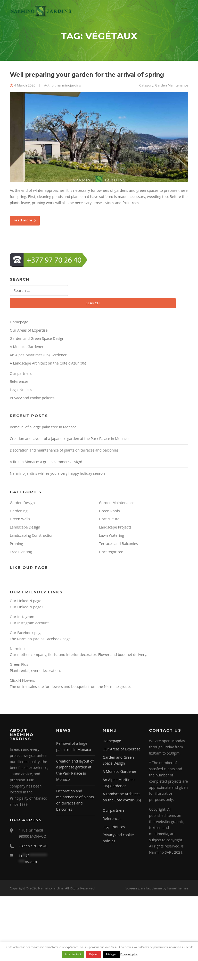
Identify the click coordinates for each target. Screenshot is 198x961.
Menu (183, 10)
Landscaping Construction (31, 536)
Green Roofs (109, 511)
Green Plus (19, 665)
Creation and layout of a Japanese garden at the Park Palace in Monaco (69, 439)
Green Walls (20, 520)
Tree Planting (21, 552)
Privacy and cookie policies (32, 398)
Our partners (21, 374)
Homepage (19, 323)
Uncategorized (111, 552)
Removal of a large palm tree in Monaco (43, 428)
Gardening (18, 511)
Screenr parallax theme (144, 889)
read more (25, 221)
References (19, 382)
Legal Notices (21, 390)
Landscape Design (25, 528)
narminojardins (69, 86)
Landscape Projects (115, 528)
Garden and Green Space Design (37, 339)
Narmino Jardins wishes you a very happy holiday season (57, 474)
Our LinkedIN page (25, 601)
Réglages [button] (111, 954)
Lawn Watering (111, 536)
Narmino (17, 649)
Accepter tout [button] (73, 954)
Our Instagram (22, 617)
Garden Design (22, 503)
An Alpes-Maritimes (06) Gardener (38, 355)
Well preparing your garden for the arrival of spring (87, 75)
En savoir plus (129, 954)
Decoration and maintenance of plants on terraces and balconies (64, 451)
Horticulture (109, 520)
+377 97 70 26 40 (33, 846)
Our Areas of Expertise (28, 331)
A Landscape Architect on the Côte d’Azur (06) (48, 364)
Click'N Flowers (22, 681)
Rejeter (93, 954)
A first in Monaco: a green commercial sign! (46, 462)
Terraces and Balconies (118, 544)
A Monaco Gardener (27, 347)
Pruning (16, 544)
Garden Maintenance (171, 86)
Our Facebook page (26, 633)
